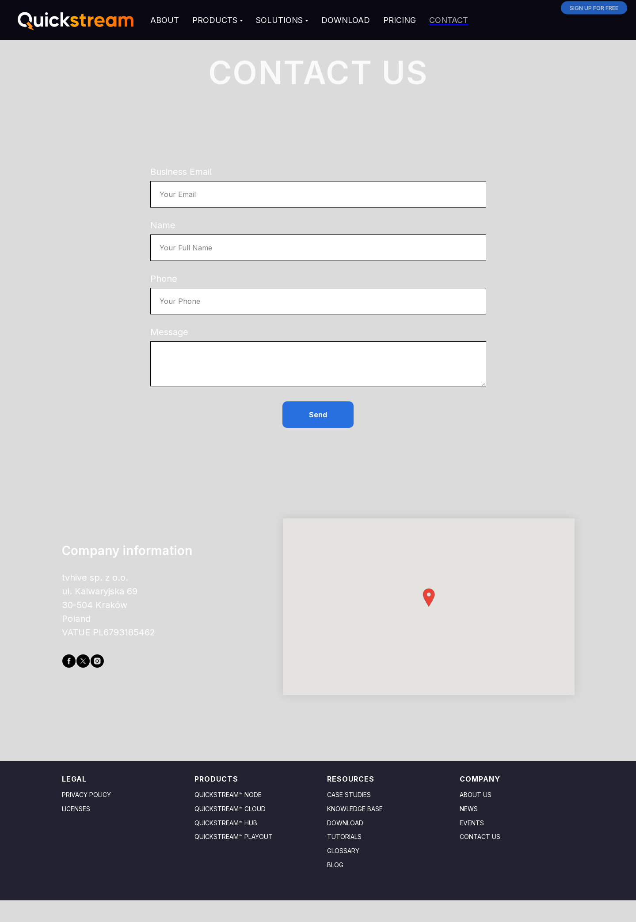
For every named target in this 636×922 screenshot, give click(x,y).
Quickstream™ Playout (233, 836)
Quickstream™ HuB (225, 823)
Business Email (181, 171)
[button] (429, 597)
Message (169, 332)
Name (162, 225)
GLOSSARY (343, 850)
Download (345, 823)
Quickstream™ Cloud (230, 808)
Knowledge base (355, 808)
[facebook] (69, 661)
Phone (163, 278)
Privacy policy (86, 794)
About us (475, 794)
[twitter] (83, 661)
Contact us (480, 836)
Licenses (76, 808)
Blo (333, 865)
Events (472, 823)
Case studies (349, 794)
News (469, 808)
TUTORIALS (344, 836)
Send (318, 414)
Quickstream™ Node (228, 794)
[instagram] (97, 661)
